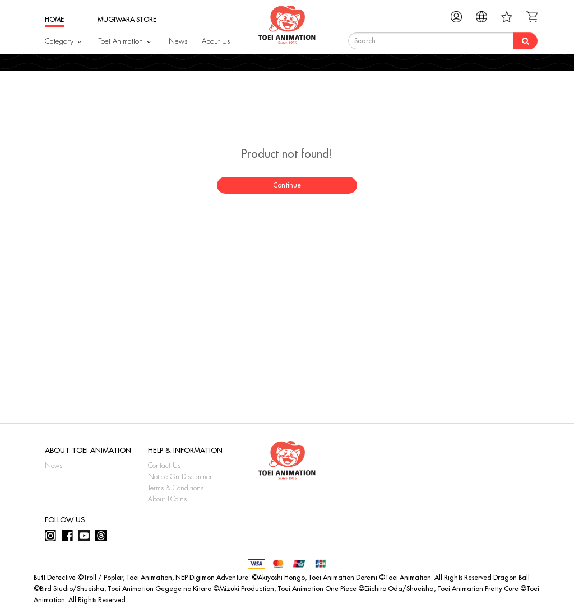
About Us (216, 41)
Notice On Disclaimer (180, 476)
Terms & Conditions (175, 488)
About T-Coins (167, 499)
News (178, 41)
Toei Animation (121, 41)
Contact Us (164, 465)
